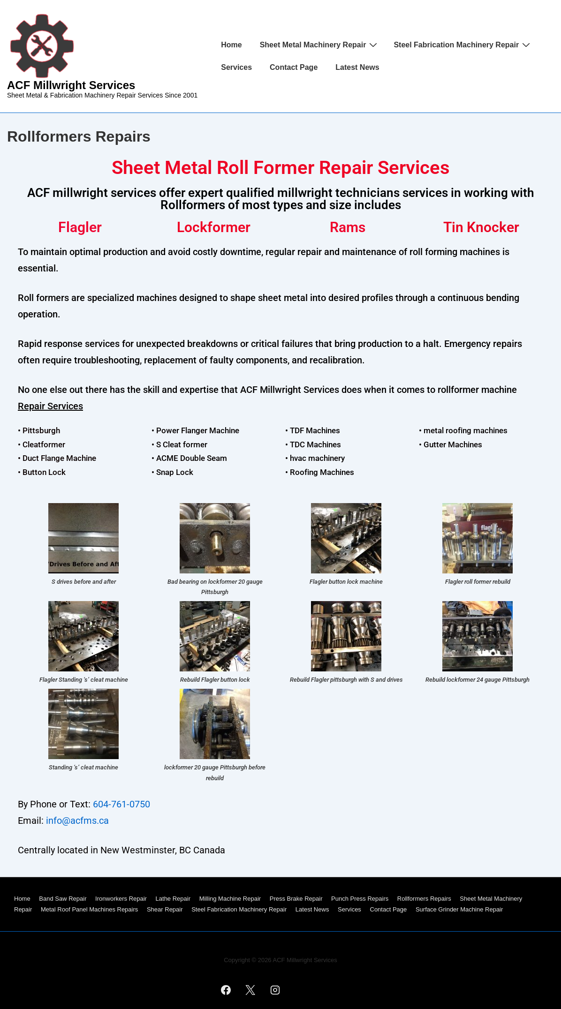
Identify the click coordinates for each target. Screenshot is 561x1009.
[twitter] (250, 990)
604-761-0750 (121, 804)
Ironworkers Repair (121, 898)
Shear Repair (165, 909)
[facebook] (226, 990)
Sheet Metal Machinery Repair (320, 44)
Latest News (357, 67)
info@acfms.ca (77, 820)
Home (231, 45)
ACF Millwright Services (71, 85)
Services (236, 67)
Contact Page (294, 67)
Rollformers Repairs (424, 898)
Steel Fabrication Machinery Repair (463, 44)
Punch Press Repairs (359, 898)
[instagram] (275, 990)
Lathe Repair (173, 898)
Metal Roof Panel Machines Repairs (89, 909)
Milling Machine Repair (230, 898)
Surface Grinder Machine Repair (459, 909)
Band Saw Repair (62, 898)
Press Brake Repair (296, 898)
